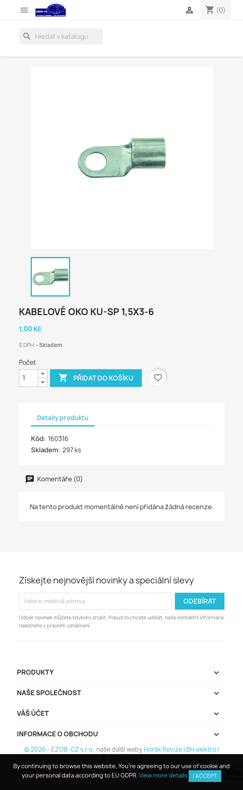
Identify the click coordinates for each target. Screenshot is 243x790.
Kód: (39, 439)
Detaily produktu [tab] (63, 418)
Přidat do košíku (95, 378)
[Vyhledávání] (61, 36)
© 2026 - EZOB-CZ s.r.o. (59, 749)
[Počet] (28, 378)
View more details (163, 775)
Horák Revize (163, 749)
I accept (205, 776)
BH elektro (201, 749)
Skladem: (46, 450)
